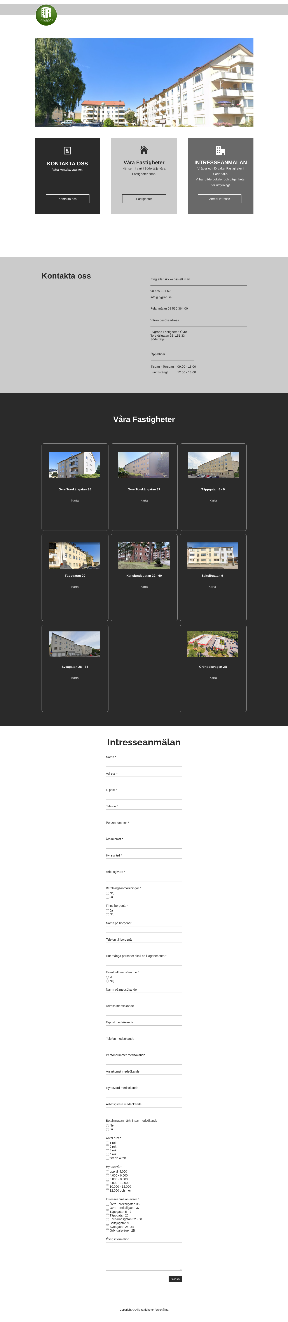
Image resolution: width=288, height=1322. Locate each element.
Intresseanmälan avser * (122, 1199)
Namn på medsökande (121, 989)
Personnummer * (117, 822)
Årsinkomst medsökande (123, 1071)
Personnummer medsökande (125, 1055)
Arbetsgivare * (115, 872)
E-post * (111, 790)
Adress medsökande (120, 1006)
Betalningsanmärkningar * (123, 888)
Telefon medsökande (120, 1038)
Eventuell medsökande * (122, 972)
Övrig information (117, 1239)
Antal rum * (113, 1138)
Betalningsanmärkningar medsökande (131, 1120)
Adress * (112, 773)
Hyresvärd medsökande (122, 1088)
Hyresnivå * (114, 1166)
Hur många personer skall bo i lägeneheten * (136, 956)
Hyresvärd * (114, 855)
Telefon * (112, 806)
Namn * (111, 757)
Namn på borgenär (119, 923)
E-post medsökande (119, 1022)
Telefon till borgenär (119, 939)
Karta (75, 500)
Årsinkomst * (114, 839)
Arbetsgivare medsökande (124, 1104)
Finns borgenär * (117, 905)
